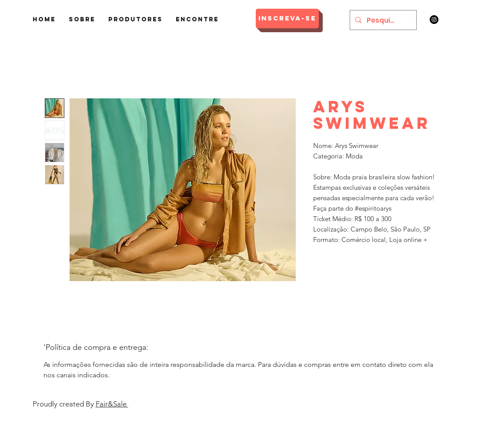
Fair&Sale (112, 404)
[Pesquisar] (382, 20)
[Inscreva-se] (287, 18)
